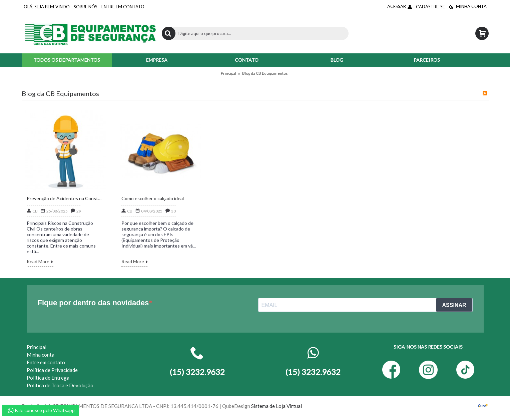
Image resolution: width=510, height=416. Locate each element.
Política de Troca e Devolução (60, 385)
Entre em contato (46, 362)
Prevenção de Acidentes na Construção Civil (64, 198)
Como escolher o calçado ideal (152, 198)
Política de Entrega (48, 378)
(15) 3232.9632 (313, 372)
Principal (228, 73)
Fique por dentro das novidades (93, 303)
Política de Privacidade (52, 370)
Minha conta (40, 355)
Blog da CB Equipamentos (265, 73)
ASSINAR (454, 305)
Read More (40, 262)
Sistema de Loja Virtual (276, 406)
